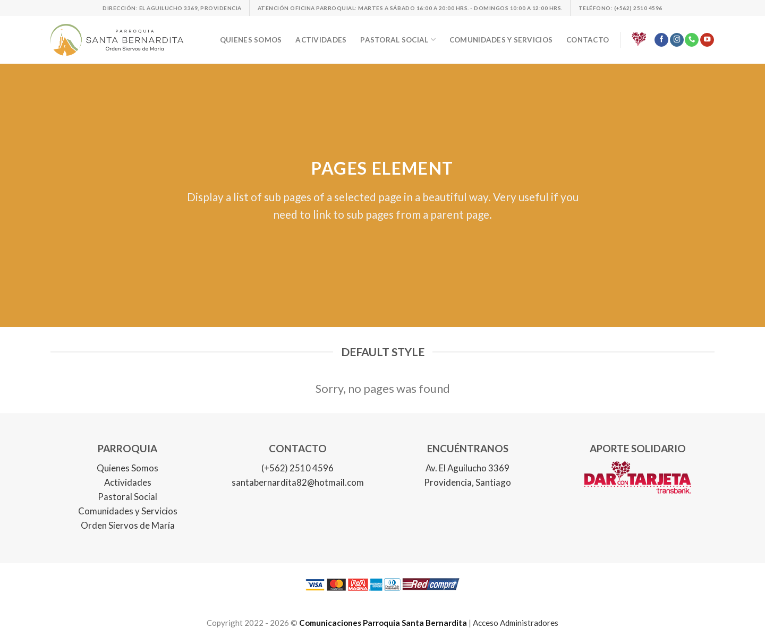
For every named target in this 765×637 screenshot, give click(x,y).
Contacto (587, 40)
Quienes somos (251, 40)
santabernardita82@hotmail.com (298, 482)
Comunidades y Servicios (127, 511)
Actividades (320, 40)
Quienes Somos (127, 468)
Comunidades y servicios (500, 40)
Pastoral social (398, 40)
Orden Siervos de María (128, 525)
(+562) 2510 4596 (297, 468)
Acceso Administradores (515, 622)
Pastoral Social (127, 496)
